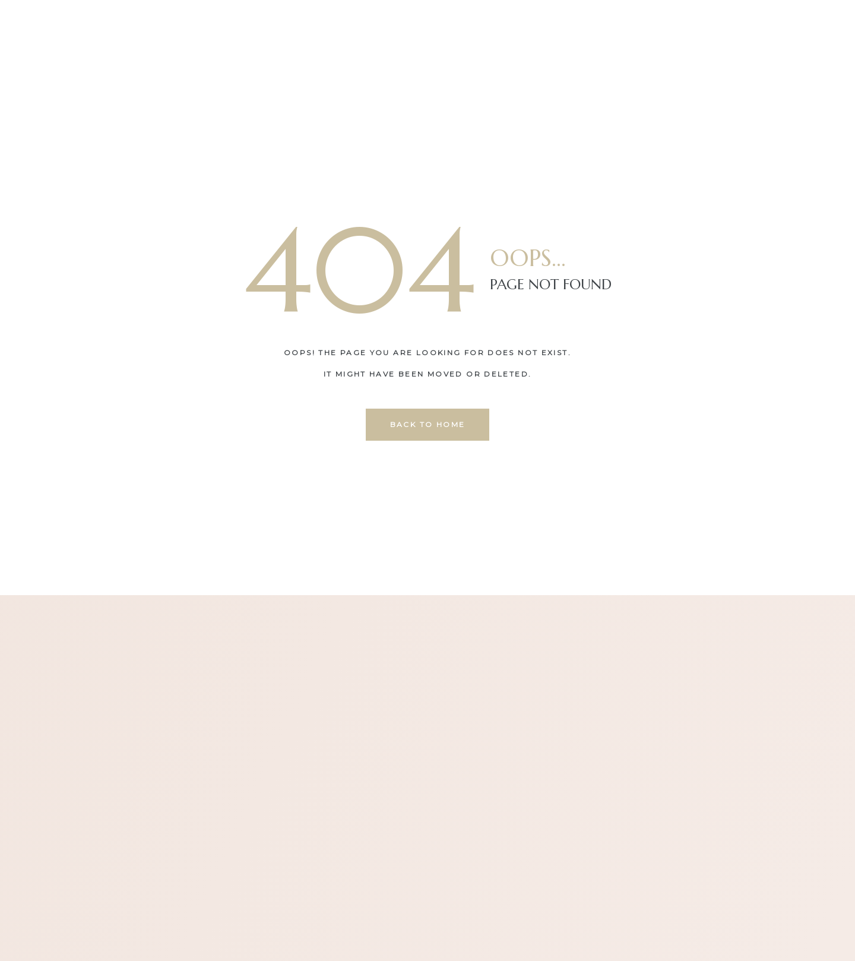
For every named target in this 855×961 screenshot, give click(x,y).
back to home (428, 424)
